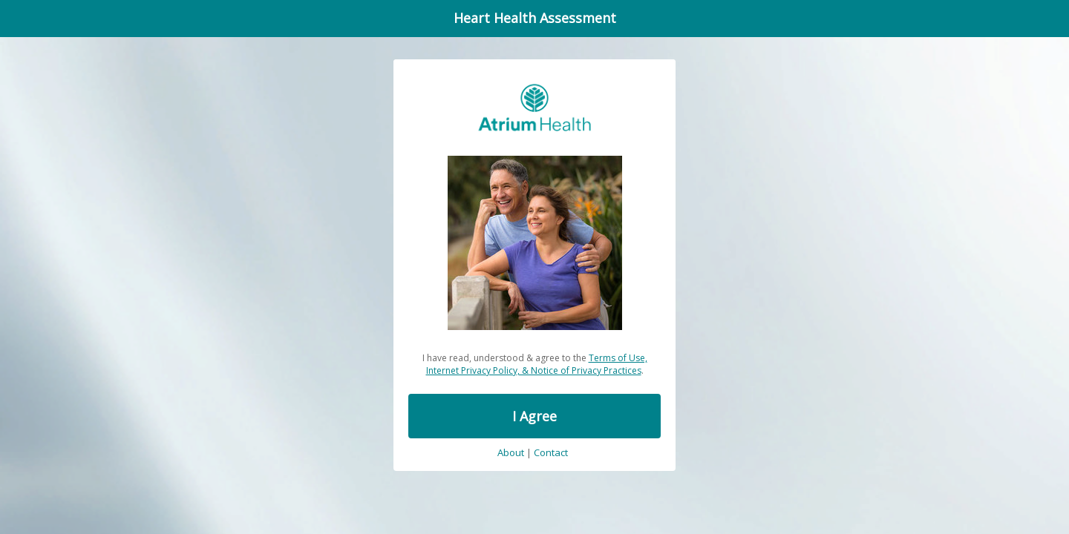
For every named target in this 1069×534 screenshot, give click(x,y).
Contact (551, 453)
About (510, 453)
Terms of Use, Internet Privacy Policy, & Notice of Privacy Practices (536, 364)
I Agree (534, 416)
